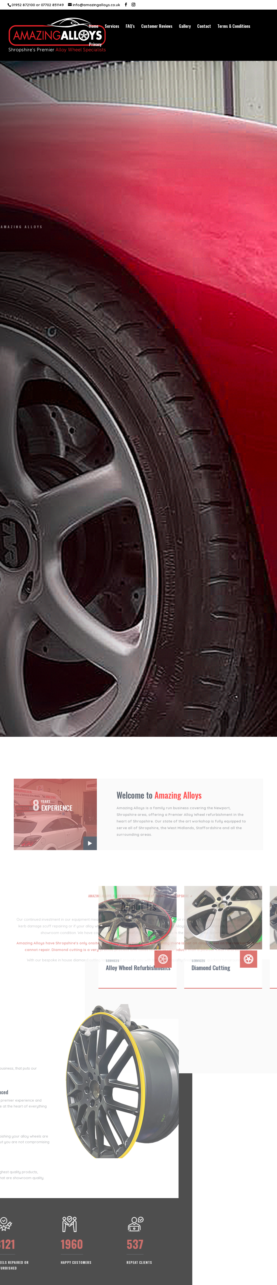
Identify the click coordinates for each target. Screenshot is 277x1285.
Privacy (95, 45)
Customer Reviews (157, 26)
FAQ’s (130, 26)
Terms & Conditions (233, 26)
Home (93, 26)
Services (112, 26)
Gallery (185, 26)
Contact (204, 26)
